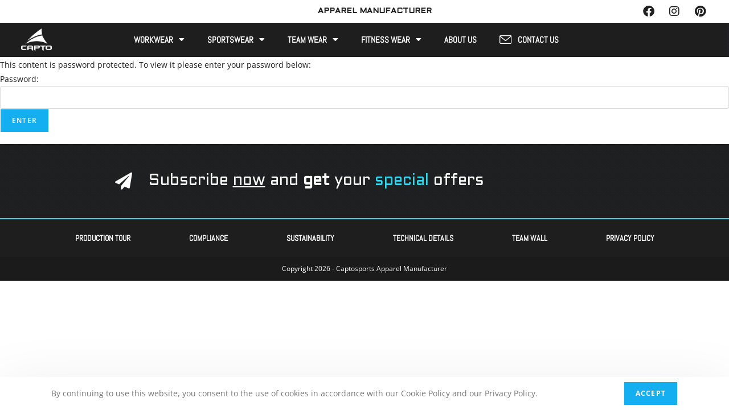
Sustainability (310, 237)
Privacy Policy (630, 237)
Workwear (159, 39)
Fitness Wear (391, 39)
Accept (651, 393)
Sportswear (236, 39)
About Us (460, 39)
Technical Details (423, 237)
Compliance (208, 237)
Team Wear (313, 39)
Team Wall (529, 237)
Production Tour (102, 237)
